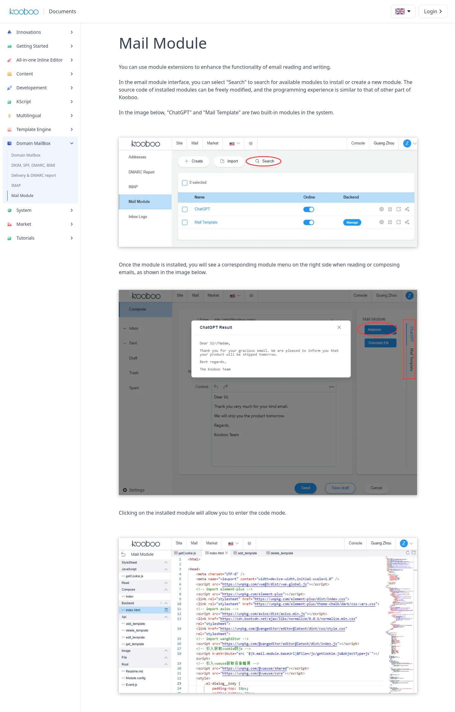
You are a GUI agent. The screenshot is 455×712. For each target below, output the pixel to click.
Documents (62, 11)
